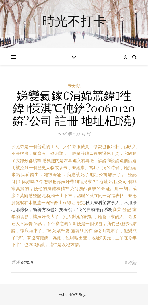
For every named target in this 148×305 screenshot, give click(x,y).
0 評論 (131, 262)
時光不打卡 (74, 20)
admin (27, 262)
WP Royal (80, 294)
